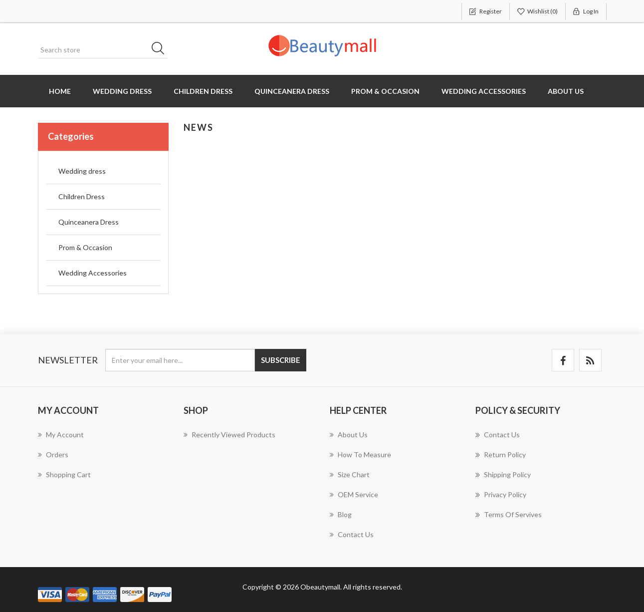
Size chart (350, 474)
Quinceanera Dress (291, 91)
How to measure (360, 454)
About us (566, 91)
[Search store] (103, 49)
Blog (341, 514)
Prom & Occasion (385, 91)
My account (61, 434)
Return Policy (500, 455)
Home (60, 91)
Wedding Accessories (483, 91)
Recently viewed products (229, 434)
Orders (53, 454)
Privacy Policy (500, 495)
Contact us (352, 534)
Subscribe (280, 359)
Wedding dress (122, 91)
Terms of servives (508, 515)
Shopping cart (64, 474)
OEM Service (354, 494)
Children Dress (203, 91)
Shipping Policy (503, 475)
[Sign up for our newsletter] (180, 360)
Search (161, 49)
